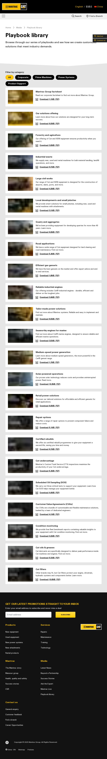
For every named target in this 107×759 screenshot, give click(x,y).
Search (77, 16)
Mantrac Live (46, 689)
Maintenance (46, 637)
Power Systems (66, 77)
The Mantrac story (13, 668)
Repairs (44, 632)
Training (44, 642)
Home (8, 27)
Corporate (23, 77)
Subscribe (65, 615)
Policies (31, 750)
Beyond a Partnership (50, 673)
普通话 (89, 6)
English (79, 6)
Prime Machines (43, 77)
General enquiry (12, 709)
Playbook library (47, 694)
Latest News (46, 668)
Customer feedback (13, 714)
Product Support (17, 83)
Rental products (12, 653)
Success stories (12, 684)
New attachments (12, 648)
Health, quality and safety (16, 678)
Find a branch (11, 720)
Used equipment (12, 637)
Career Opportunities (14, 725)
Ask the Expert (47, 684)
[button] (98, 7)
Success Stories (47, 678)
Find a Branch (94, 16)
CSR (7, 689)
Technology (45, 648)
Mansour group (11, 673)
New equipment (12, 632)
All (9, 77)
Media (19, 27)
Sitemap (21, 750)
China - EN (10, 750)
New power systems (14, 642)
